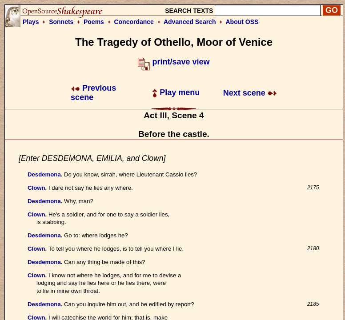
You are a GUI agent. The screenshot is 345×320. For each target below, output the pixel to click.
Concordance (133, 21)
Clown (36, 187)
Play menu (176, 92)
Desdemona (44, 174)
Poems (94, 21)
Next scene (250, 92)
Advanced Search (190, 21)
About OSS (242, 21)
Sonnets (61, 21)
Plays (31, 21)
